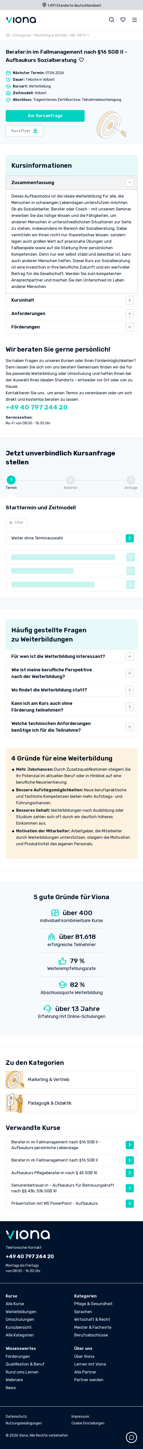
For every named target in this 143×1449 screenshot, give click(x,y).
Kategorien (22, 35)
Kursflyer (24, 131)
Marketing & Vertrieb (51, 35)
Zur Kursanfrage (45, 115)
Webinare (14, 1379)
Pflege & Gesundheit (93, 1303)
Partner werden (88, 1379)
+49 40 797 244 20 (37, 407)
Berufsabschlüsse (91, 1335)
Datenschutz (16, 1416)
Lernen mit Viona (90, 1364)
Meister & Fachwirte (92, 1327)
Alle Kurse (15, 1303)
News (11, 1387)
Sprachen (83, 1311)
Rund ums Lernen (22, 1372)
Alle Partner (85, 1372)
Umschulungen (20, 1319)
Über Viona (84, 1356)
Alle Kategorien (20, 1335)
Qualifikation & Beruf (25, 1364)
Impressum (80, 1416)
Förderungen (18, 1356)
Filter (16, 522)
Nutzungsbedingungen (24, 1423)
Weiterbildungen (21, 1311)
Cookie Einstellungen (88, 1423)
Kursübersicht (19, 1327)
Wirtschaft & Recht (92, 1319)
